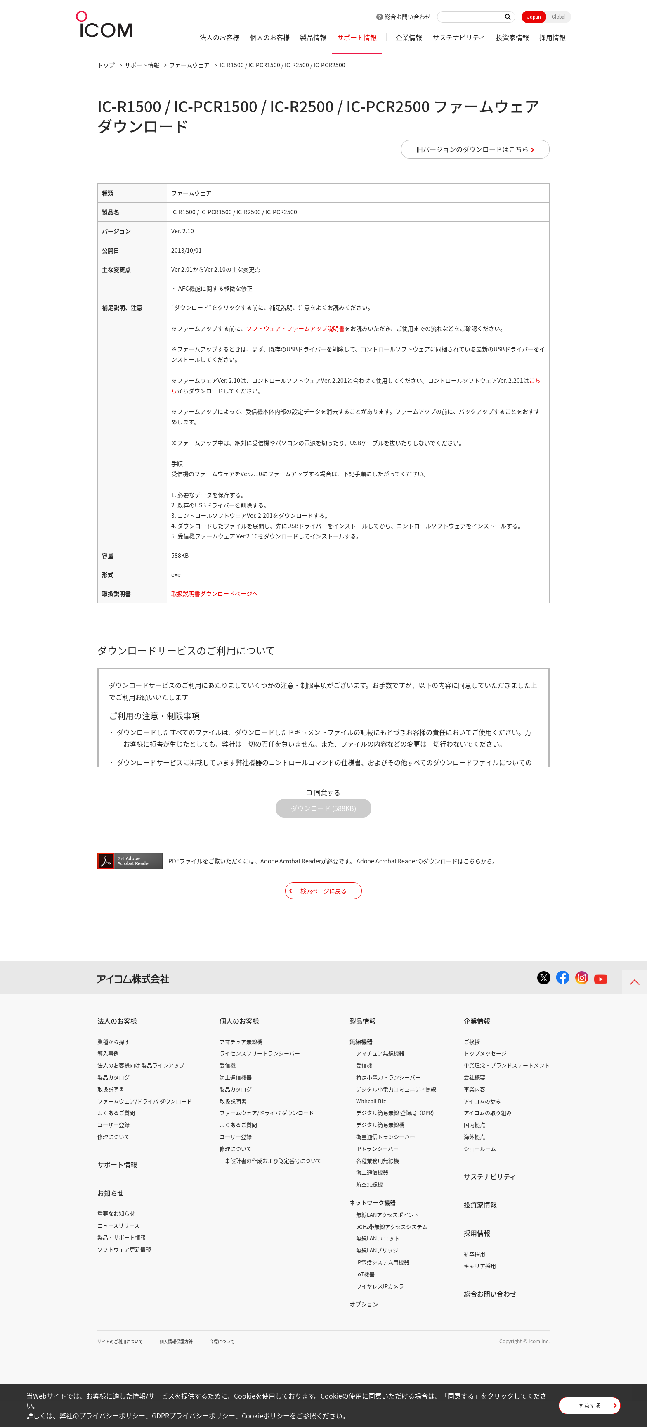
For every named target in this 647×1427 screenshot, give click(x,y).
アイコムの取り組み (488, 1138)
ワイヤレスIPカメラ (380, 1312)
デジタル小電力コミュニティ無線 (396, 1115)
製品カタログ (113, 1103)
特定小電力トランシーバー (388, 1103)
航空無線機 (369, 1210)
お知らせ (110, 1218)
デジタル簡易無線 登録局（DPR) (395, 1138)
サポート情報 (357, 37)
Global (559, 17)
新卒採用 (474, 1279)
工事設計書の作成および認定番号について (270, 1186)
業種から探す (113, 1067)
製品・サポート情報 (121, 1263)
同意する (327, 792)
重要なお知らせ (116, 1239)
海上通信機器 (236, 1103)
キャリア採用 (480, 1291)
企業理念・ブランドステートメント (507, 1091)
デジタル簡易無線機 (380, 1150)
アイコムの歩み (482, 1127)
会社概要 (474, 1103)
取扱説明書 (110, 1115)
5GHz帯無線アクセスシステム (391, 1252)
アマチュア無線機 (241, 1067)
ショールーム (480, 1174)
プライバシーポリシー (112, 1415)
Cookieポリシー (266, 1415)
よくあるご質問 (116, 1138)
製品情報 (313, 37)
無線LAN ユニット (377, 1264)
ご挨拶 (472, 1067)
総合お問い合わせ (408, 16)
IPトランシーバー (377, 1174)
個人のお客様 (270, 37)
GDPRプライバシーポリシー (193, 1415)
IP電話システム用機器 (382, 1288)
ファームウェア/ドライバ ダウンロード (144, 1127)
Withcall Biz (371, 1127)
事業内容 (474, 1115)
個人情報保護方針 (188, 1366)
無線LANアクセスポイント (387, 1240)
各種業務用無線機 (377, 1186)
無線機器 (361, 1067)
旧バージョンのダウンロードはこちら (472, 149)
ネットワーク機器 (372, 1228)
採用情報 (552, 37)
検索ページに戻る (323, 910)
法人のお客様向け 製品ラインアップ (140, 1091)
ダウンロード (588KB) (323, 815)
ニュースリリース (118, 1251)
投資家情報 (512, 37)
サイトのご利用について (124, 1366)
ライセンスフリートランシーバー (260, 1079)
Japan (534, 17)
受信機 (228, 1091)
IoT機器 (365, 1300)
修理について (113, 1162)
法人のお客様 (219, 37)
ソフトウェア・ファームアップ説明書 (295, 328)
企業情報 (409, 37)
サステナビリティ (459, 37)
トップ (106, 65)
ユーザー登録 (113, 1150)
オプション (363, 1329)
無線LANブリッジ (377, 1276)
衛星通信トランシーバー (385, 1162)
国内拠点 (474, 1150)
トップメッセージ (485, 1079)
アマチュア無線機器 (380, 1079)
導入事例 (108, 1079)
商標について (240, 1366)
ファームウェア (189, 65)
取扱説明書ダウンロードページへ (214, 593)
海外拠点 (474, 1162)
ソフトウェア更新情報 (124, 1275)
